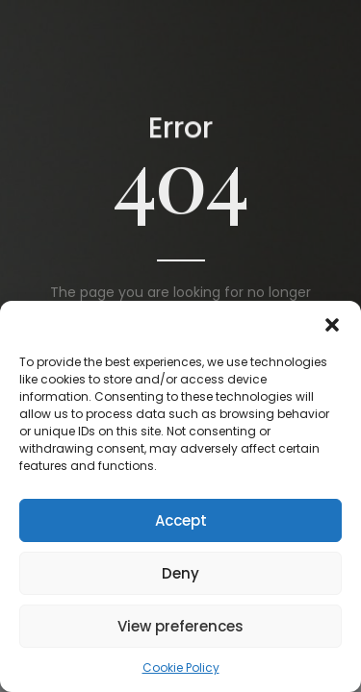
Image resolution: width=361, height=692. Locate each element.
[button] (332, 324)
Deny (180, 573)
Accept (181, 520)
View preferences (180, 626)
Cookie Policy (180, 667)
